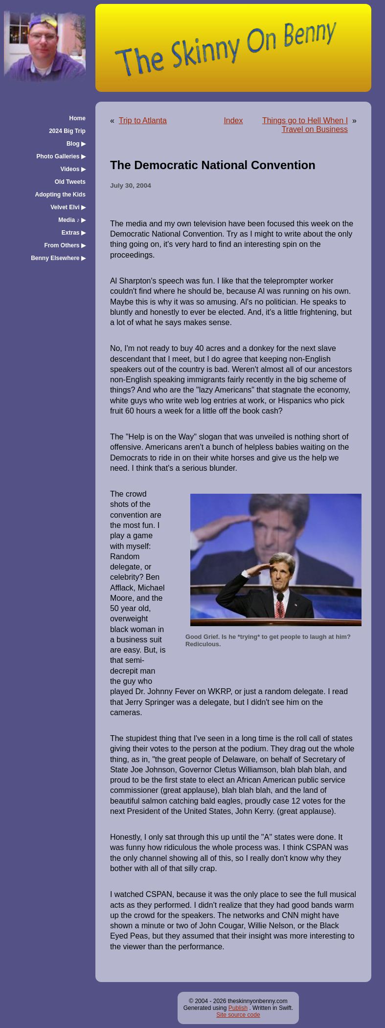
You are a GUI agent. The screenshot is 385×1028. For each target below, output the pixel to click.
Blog (76, 143)
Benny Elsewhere (58, 258)
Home (77, 118)
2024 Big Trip (67, 131)
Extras (74, 232)
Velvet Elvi (68, 207)
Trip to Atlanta (143, 120)
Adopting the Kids (60, 194)
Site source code (238, 1014)
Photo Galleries (61, 156)
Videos (72, 169)
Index (233, 120)
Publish (238, 1008)
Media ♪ (72, 220)
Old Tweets (70, 181)
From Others (65, 245)
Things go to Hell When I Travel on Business (305, 124)
